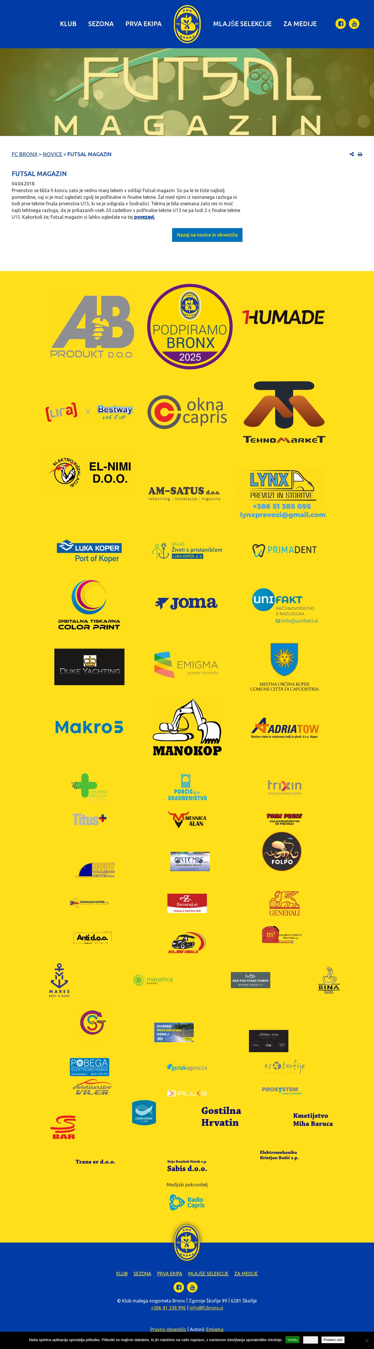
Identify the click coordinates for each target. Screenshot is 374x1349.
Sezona (101, 23)
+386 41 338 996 (168, 1307)
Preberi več (333, 1340)
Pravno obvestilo (168, 1329)
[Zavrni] (367, 1340)
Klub (68, 23)
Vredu (293, 1340)
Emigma (215, 1329)
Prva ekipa (143, 23)
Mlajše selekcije (242, 23)
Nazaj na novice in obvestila (207, 234)
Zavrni (310, 1340)
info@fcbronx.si (206, 1307)
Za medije (300, 23)
